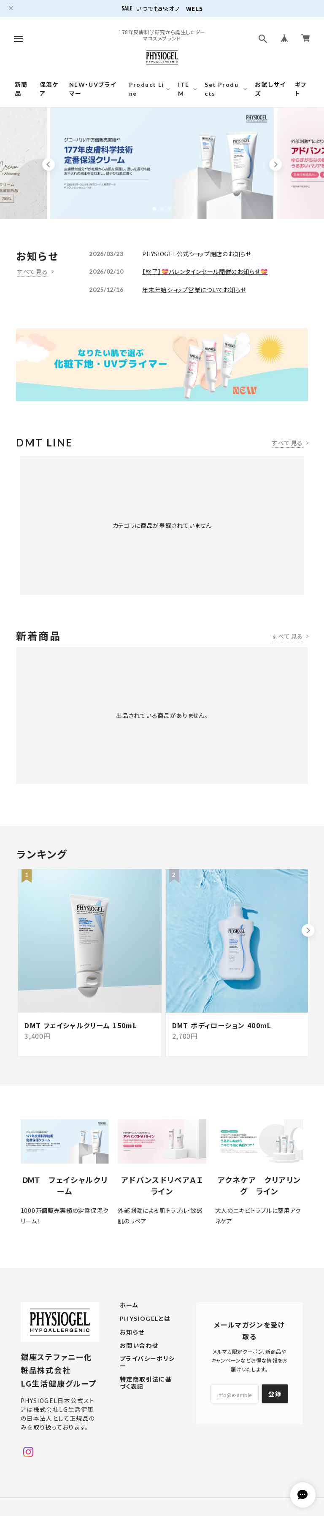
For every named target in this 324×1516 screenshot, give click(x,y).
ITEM (183, 89)
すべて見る (32, 271)
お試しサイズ (270, 89)
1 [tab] (154, 208)
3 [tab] (169, 208)
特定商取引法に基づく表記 (146, 1399)
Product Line (146, 89)
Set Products (221, 89)
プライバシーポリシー (147, 1379)
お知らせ (132, 1348)
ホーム (129, 1321)
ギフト (301, 89)
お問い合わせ (139, 1362)
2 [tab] (162, 208)
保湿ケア (49, 89)
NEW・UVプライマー (93, 89)
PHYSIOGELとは (145, 1335)
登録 (274, 1410)
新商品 (21, 89)
